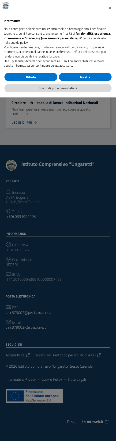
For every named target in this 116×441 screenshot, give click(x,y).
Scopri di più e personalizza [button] (58, 88)
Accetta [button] (85, 77)
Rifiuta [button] (31, 77)
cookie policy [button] (19, 42)
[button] (110, 7)
